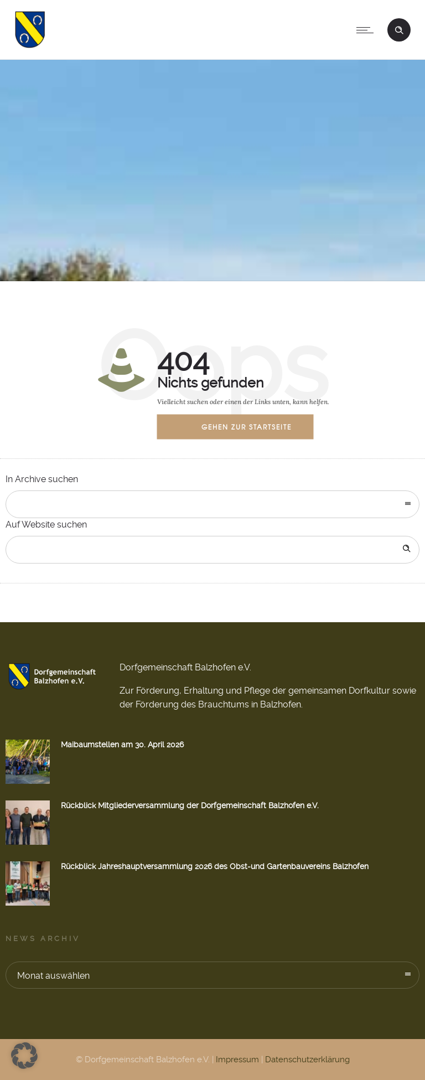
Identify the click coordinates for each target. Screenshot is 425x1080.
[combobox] (212, 504)
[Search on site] (212, 550)
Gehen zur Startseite (246, 426)
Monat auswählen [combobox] (53, 975)
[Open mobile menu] (367, 30)
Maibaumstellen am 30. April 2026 (122, 744)
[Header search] (399, 28)
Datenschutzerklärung (307, 1060)
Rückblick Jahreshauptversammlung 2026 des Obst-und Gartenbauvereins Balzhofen (215, 866)
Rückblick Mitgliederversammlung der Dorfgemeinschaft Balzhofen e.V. (190, 805)
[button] (24, 1055)
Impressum (237, 1060)
